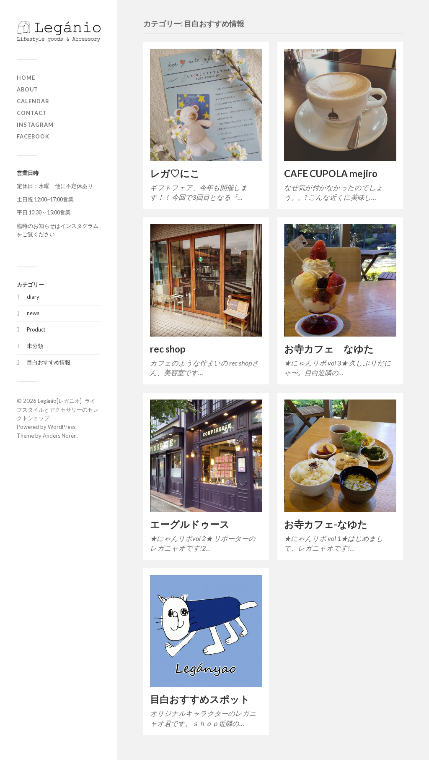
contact (32, 113)
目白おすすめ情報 (48, 362)
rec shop (167, 349)
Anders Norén (60, 435)
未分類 (35, 345)
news (33, 313)
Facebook (33, 136)
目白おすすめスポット (200, 699)
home (26, 77)
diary (33, 296)
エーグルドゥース (190, 524)
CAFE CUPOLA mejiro (330, 173)
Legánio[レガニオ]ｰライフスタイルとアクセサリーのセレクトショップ (57, 409)
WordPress (61, 426)
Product (36, 329)
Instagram (35, 124)
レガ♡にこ (175, 173)
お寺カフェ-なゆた (325, 524)
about (27, 89)
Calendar (33, 101)
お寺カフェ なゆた (329, 349)
